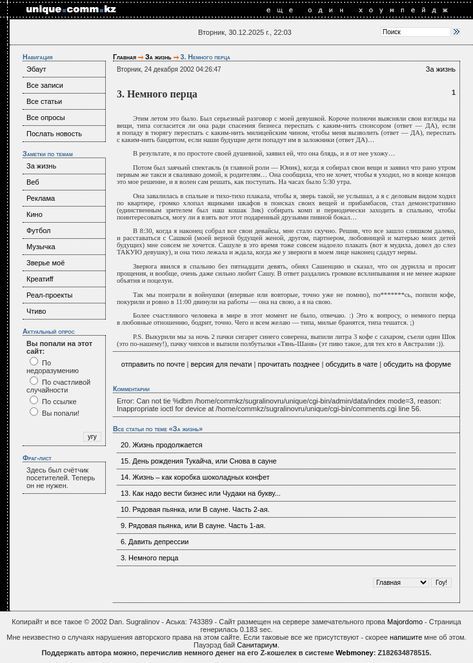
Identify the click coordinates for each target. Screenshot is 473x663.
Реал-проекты (49, 295)
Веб (32, 182)
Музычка (40, 246)
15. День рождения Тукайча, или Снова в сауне (199, 461)
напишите (406, 637)
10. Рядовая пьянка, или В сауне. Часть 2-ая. (195, 509)
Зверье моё (45, 263)
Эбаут (36, 69)
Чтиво (36, 311)
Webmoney (354, 653)
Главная (124, 57)
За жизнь (41, 166)
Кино (34, 214)
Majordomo (405, 622)
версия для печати (221, 364)
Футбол (38, 230)
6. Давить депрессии (155, 542)
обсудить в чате (351, 364)
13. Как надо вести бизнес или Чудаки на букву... (201, 493)
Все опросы (45, 117)
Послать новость (54, 134)
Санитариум (257, 645)
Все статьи (44, 101)
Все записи (44, 85)
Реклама (40, 198)
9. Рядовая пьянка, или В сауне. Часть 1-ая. (193, 525)
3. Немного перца (150, 558)
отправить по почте (153, 364)
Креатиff (40, 279)
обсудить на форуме (417, 364)
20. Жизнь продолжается (162, 445)
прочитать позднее (288, 364)
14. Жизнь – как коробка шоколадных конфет (195, 477)
